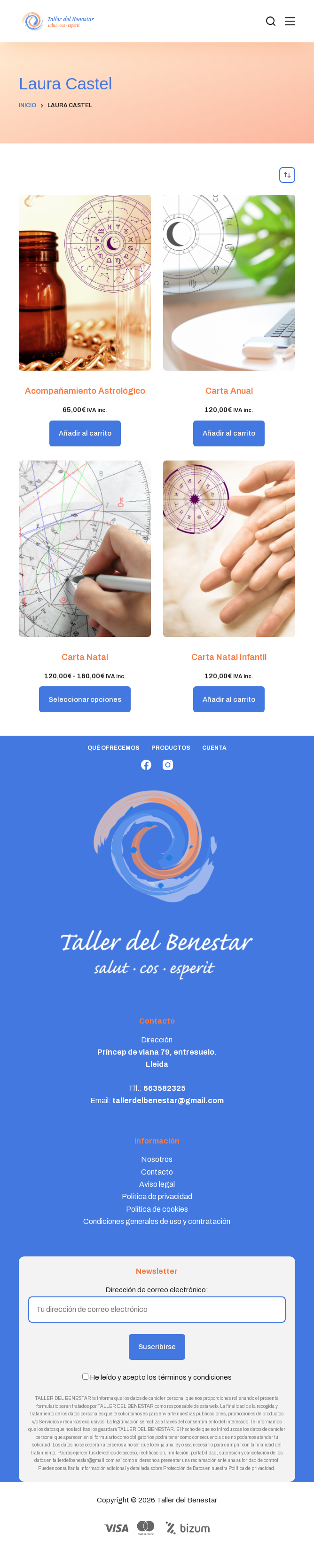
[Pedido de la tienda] (287, 175)
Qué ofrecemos (113, 748)
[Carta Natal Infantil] (229, 549)
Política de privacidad (157, 1196)
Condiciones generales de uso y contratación (156, 1221)
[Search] (270, 21)
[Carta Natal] (85, 549)
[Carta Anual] (229, 283)
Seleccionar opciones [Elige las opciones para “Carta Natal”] (84, 699)
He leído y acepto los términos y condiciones (161, 1377)
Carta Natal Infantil (229, 657)
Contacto (157, 1172)
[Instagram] (168, 765)
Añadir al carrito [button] (85, 433)
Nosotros (157, 1159)
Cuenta (214, 748)
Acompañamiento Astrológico (85, 391)
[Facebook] (146, 765)
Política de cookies (157, 1209)
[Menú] (290, 21)
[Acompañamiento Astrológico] (85, 283)
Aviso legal (157, 1184)
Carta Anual (229, 391)
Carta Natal (85, 657)
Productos (170, 748)
